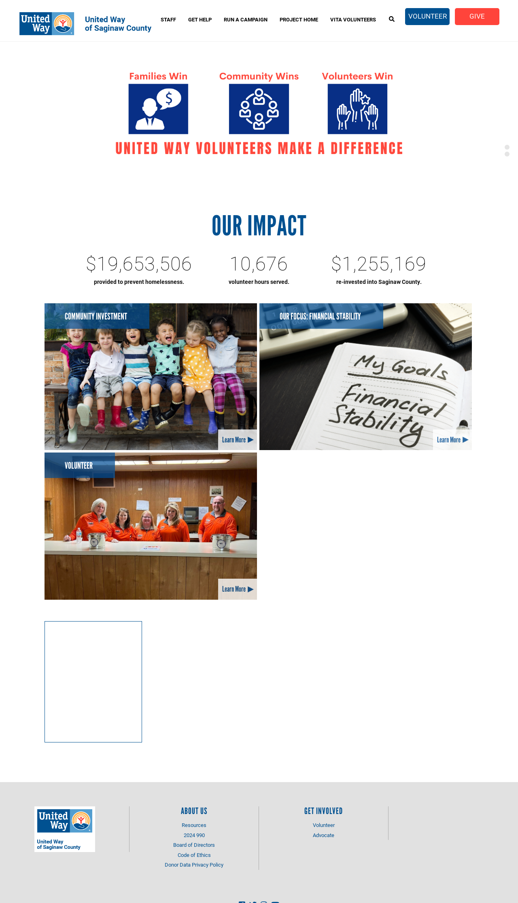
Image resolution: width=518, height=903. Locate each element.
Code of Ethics (194, 855)
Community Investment (96, 316)
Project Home (299, 19)
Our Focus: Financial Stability (320, 316)
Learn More (234, 439)
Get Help (200, 19)
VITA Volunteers (353, 19)
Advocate (323, 835)
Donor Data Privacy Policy (194, 864)
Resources (194, 825)
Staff (168, 19)
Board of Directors (194, 844)
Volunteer (427, 16)
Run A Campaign (245, 19)
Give (477, 16)
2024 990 (194, 835)
